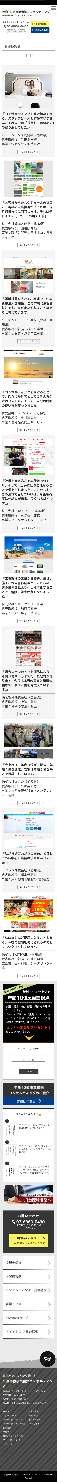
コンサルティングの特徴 (14, 1424)
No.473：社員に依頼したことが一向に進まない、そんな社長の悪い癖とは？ (35, 1148)
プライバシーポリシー (13, 1440)
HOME (6, 1411)
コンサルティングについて (15, 1420)
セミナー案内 (35, 1420)
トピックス (8, 1444)
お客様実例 (34, 1411)
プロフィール (9, 1432)
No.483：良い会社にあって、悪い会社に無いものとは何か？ (35, 1126)
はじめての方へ (10, 1415)
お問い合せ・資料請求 (13, 1436)
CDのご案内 (34, 1424)
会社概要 (7, 1428)
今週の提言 (34, 1415)
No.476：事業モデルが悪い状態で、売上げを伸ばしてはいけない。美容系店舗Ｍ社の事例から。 (35, 1170)
